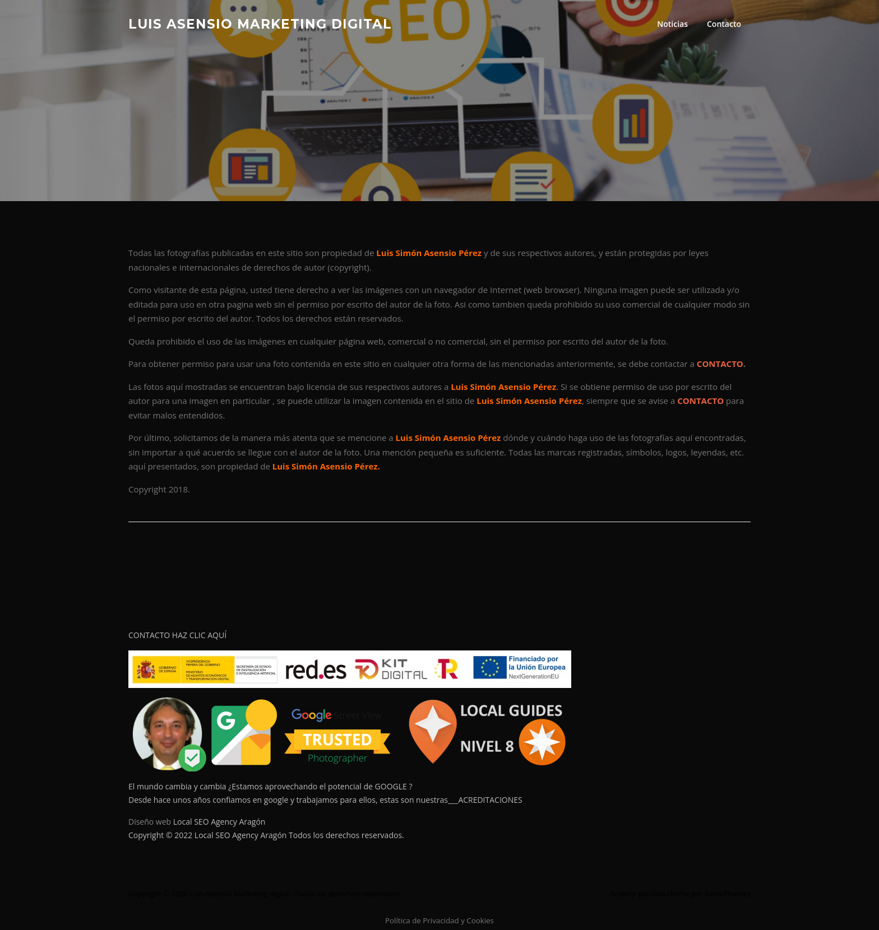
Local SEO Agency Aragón (219, 821)
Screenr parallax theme (650, 894)
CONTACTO (720, 363)
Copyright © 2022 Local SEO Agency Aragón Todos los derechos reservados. (266, 835)
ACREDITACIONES (490, 799)
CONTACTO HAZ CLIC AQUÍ (177, 635)
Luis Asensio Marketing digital (260, 23)
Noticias (672, 23)
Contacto (724, 23)
